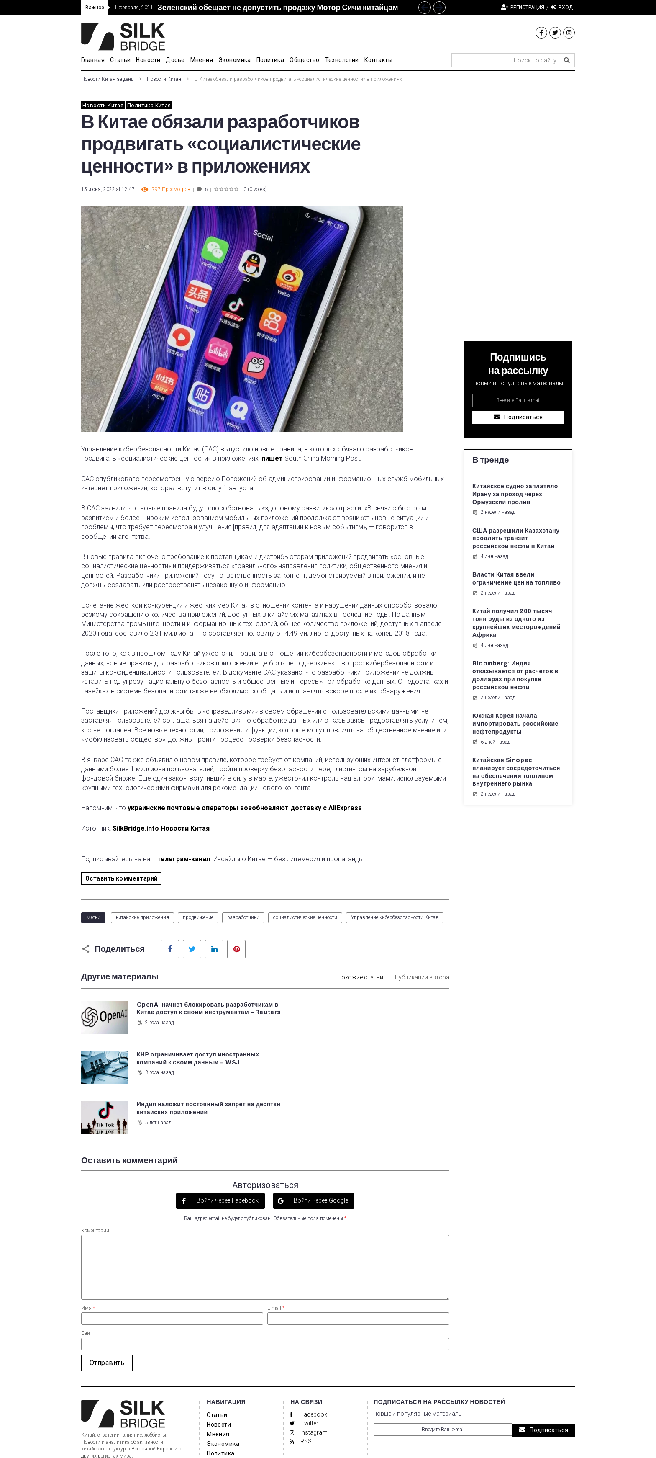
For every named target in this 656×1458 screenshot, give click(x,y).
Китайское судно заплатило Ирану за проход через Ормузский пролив (515, 494)
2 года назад (154, 1030)
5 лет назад (153, 1072)
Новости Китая (164, 79)
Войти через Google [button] (320, 1150)
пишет (272, 458)
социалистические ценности (305, 917)
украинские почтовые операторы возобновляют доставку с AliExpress (245, 808)
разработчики (243, 917)
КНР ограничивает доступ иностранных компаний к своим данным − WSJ (376, 1013)
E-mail (275, 1258)
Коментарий (95, 1180)
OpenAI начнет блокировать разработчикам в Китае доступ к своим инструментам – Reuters (196, 1013)
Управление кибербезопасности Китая (394, 917)
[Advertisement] (518, 202)
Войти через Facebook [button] (227, 1150)
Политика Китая (149, 105)
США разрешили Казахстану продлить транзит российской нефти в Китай (516, 539)
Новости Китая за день (107, 79)
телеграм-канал (183, 859)
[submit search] (567, 60)
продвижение (198, 917)
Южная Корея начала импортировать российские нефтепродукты (515, 724)
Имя (88, 1258)
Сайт (86, 1283)
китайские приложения (142, 917)
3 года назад (345, 1030)
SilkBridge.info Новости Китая (161, 828)
